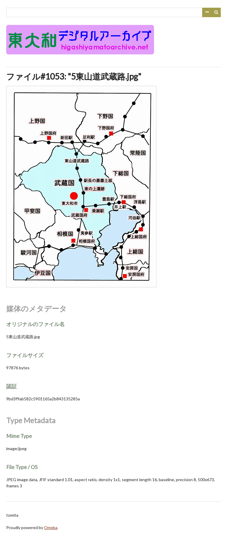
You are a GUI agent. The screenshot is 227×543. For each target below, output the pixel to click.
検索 (216, 12)
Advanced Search (207, 12)
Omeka (50, 527)
